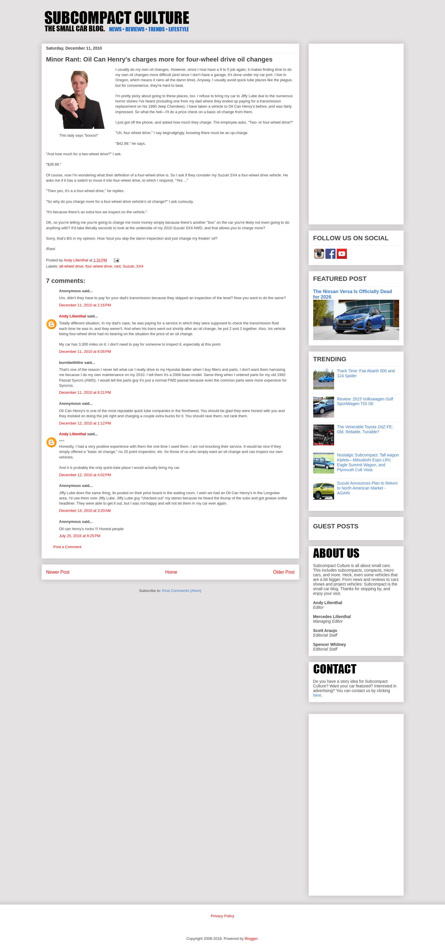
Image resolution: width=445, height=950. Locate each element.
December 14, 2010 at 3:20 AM (85, 510)
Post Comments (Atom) (181, 590)
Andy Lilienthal (72, 316)
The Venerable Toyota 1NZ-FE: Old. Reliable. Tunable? (365, 429)
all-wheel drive (71, 266)
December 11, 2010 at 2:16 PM (85, 305)
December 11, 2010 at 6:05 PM (85, 351)
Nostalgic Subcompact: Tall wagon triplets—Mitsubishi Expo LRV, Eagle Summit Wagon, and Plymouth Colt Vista (368, 462)
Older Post (284, 572)
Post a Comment (67, 547)
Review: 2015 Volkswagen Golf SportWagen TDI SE (365, 401)
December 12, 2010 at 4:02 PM (85, 475)
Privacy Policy (222, 916)
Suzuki (128, 266)
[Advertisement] (356, 133)
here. (318, 695)
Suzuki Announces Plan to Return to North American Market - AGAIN (367, 488)
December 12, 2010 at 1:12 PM (85, 423)
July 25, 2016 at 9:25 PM (79, 536)
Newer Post (58, 572)
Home (171, 572)
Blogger (251, 938)
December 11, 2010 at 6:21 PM (85, 392)
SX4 (139, 266)
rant (117, 266)
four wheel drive (98, 266)
